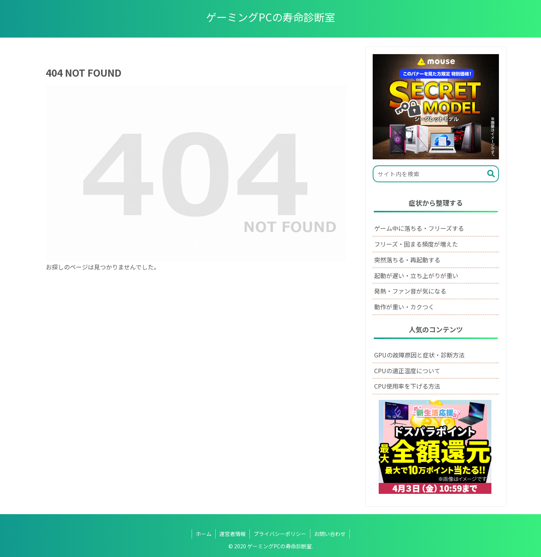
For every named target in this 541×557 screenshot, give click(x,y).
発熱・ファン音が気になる (410, 290)
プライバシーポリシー (280, 533)
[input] (436, 173)
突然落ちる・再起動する (407, 259)
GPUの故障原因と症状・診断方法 (419, 354)
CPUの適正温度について (407, 370)
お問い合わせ (330, 533)
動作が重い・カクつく (404, 306)
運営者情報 (232, 533)
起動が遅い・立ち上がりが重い (416, 275)
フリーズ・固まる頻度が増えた (416, 243)
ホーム (204, 533)
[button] (491, 174)
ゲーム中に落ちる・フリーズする (419, 228)
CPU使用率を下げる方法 (407, 386)
